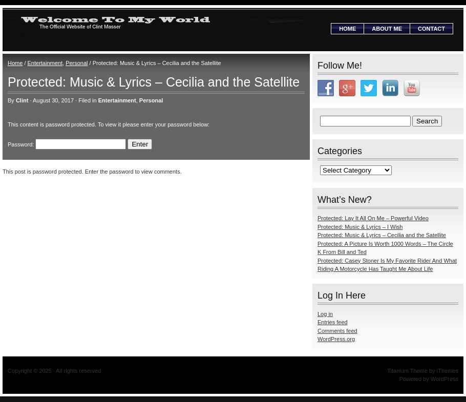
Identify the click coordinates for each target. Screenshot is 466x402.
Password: (67, 144)
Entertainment (45, 63)
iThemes (447, 371)
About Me (387, 29)
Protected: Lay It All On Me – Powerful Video (373, 218)
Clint (22, 100)
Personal (77, 63)
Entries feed (332, 322)
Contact (431, 29)
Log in (325, 314)
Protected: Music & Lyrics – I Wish (360, 227)
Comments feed (337, 331)
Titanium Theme (407, 371)
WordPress (444, 379)
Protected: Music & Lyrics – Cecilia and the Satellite (381, 235)
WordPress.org (336, 339)
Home (347, 29)
